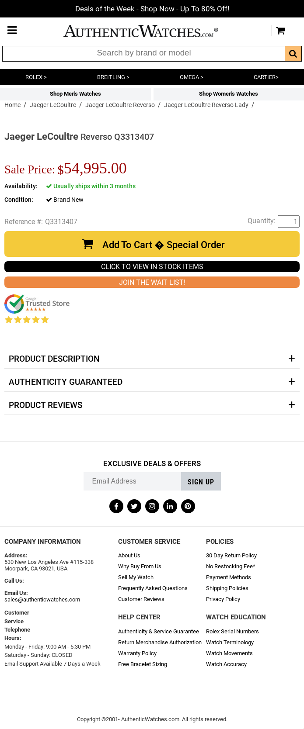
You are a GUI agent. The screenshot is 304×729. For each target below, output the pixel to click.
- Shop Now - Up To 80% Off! (152, 8)
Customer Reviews (141, 599)
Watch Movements (229, 653)
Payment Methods (228, 577)
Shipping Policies (227, 588)
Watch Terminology (230, 642)
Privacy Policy (223, 599)
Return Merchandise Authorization (160, 642)
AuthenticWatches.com (150, 31)
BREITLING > (113, 77)
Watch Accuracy (226, 664)
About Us (129, 555)
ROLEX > (36, 77)
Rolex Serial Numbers (232, 631)
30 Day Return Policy (231, 555)
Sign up (201, 482)
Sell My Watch (136, 577)
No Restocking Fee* (230, 566)
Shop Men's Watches (75, 93)
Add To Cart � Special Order (163, 244)
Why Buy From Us (139, 566)
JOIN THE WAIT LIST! (152, 282)
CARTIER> (266, 77)
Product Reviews (45, 405)
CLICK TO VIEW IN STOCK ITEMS (152, 267)
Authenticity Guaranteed (65, 382)
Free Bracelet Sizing (142, 664)
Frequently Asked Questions (153, 588)
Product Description (54, 359)
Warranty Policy (137, 653)
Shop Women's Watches (228, 93)
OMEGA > (191, 77)
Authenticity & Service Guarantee (158, 631)
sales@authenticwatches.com (42, 599)
